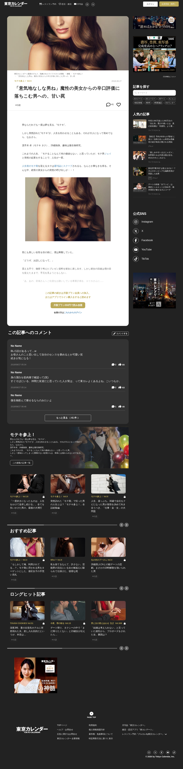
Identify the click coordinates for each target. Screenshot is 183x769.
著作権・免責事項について (101, 734)
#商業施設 (158, 103)
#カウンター (170, 103)
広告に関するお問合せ (67, 734)
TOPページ (62, 725)
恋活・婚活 (65, 4)
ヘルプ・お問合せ (65, 730)
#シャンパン (173, 99)
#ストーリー (150, 99)
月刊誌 (78, 4)
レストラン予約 (47, 4)
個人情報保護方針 (97, 730)
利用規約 (93, 725)
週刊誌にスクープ (63, 166)
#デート (162, 99)
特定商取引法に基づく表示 (101, 738)
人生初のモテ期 (30, 166)
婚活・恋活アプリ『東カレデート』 (138, 730)
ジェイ (107, 153)
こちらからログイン (73, 312)
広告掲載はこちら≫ (169, 76)
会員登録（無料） (169, 4)
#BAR (148, 103)
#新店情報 (138, 103)
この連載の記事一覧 (21, 463)
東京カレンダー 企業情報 (68, 738)
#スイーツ (138, 99)
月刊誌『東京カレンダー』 (134, 725)
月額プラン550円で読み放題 (67, 305)
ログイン (150, 4)
